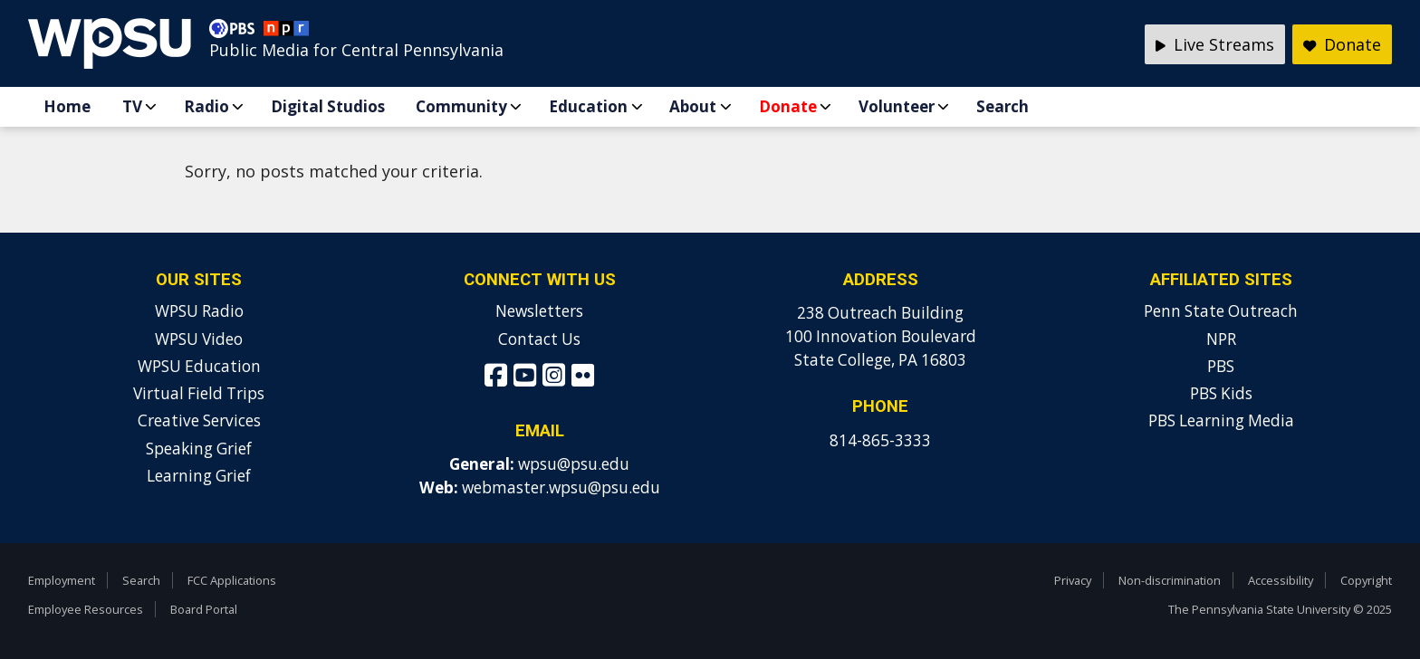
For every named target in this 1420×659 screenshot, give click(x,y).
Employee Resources (85, 609)
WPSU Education (199, 366)
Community (461, 106)
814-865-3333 (880, 440)
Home (67, 106)
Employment (61, 580)
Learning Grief (199, 475)
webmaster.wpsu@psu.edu (561, 487)
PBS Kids (1221, 393)
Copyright (1366, 580)
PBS (1220, 366)
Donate (788, 106)
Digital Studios (328, 106)
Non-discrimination (1169, 580)
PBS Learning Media (1221, 420)
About (692, 106)
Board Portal (203, 609)
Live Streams (1215, 44)
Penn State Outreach (1221, 311)
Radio (206, 106)
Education (588, 106)
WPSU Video (199, 339)
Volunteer (897, 106)
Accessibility (1280, 580)
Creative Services (199, 420)
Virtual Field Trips (198, 393)
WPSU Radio (199, 311)
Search (1002, 106)
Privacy (1072, 580)
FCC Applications (231, 580)
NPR (1221, 339)
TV (132, 106)
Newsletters (539, 311)
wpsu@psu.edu (573, 464)
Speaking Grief (199, 448)
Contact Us (539, 339)
